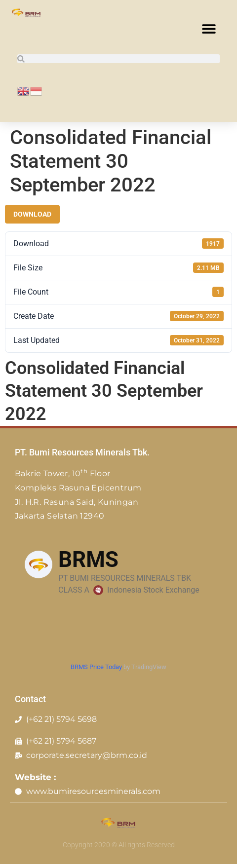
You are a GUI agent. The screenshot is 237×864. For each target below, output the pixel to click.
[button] (209, 28)
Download (32, 214)
